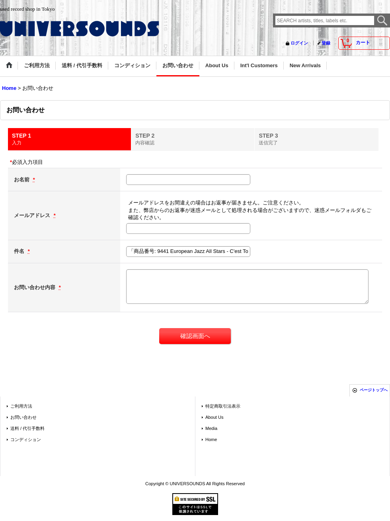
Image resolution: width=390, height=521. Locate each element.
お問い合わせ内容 (35, 287)
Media (211, 428)
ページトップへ (374, 390)
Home (211, 439)
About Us (214, 417)
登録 (326, 43)
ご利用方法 (21, 406)
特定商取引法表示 (222, 406)
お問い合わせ (23, 417)
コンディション (25, 439)
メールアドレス (33, 215)
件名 (20, 251)
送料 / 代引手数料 (27, 428)
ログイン (299, 43)
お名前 (22, 180)
